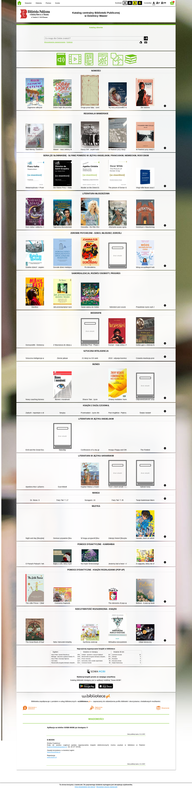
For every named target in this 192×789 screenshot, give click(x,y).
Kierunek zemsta (116, 661)
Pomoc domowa (86, 658)
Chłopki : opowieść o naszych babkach (92, 654)
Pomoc (48, 3)
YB (135, 3)
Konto (57, 3)
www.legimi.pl (52, 757)
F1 (158, 3)
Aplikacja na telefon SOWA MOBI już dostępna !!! (67, 728)
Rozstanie (115, 658)
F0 (154, 3)
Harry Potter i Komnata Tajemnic (60, 658)
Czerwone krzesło (86, 662)
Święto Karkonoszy (117, 662)
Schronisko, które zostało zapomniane (92, 661)
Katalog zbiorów (96, 27)
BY (139, 3)
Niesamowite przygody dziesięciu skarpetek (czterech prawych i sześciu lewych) (73, 662)
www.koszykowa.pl (53, 752)
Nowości (28, 3)
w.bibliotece (84, 701)
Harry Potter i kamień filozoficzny (60, 654)
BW (130, 3)
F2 (163, 3)
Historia (39, 3)
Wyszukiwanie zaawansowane (55, 42)
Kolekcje (69, 42)
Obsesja (114, 656)
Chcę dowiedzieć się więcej (85, 787)
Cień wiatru (54, 661)
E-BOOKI (51, 740)
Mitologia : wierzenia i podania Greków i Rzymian (64, 656)
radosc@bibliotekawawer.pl (57, 747)
